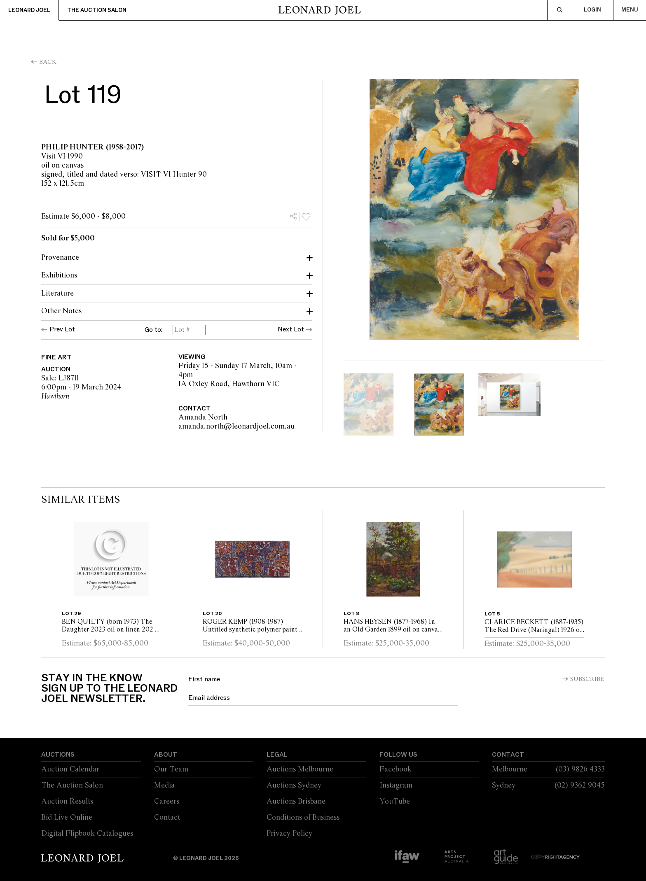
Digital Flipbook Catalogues (87, 833)
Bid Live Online (66, 817)
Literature (57, 293)
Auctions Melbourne (300, 769)
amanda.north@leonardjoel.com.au (287, 426)
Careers (166, 801)
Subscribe (587, 679)
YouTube (394, 801)
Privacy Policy (289, 833)
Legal (277, 754)
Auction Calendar (70, 769)
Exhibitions (59, 275)
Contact (167, 817)
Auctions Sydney (294, 785)
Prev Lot (62, 329)
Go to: (153, 330)
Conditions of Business (303, 817)
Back (47, 62)
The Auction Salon (96, 10)
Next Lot (291, 329)
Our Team (171, 769)
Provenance (60, 257)
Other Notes (61, 311)
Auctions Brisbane (296, 801)
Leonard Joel (29, 10)
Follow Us (398, 754)
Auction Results (67, 801)
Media (164, 785)
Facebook (395, 769)
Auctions (58, 754)
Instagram (395, 785)
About (165, 754)
